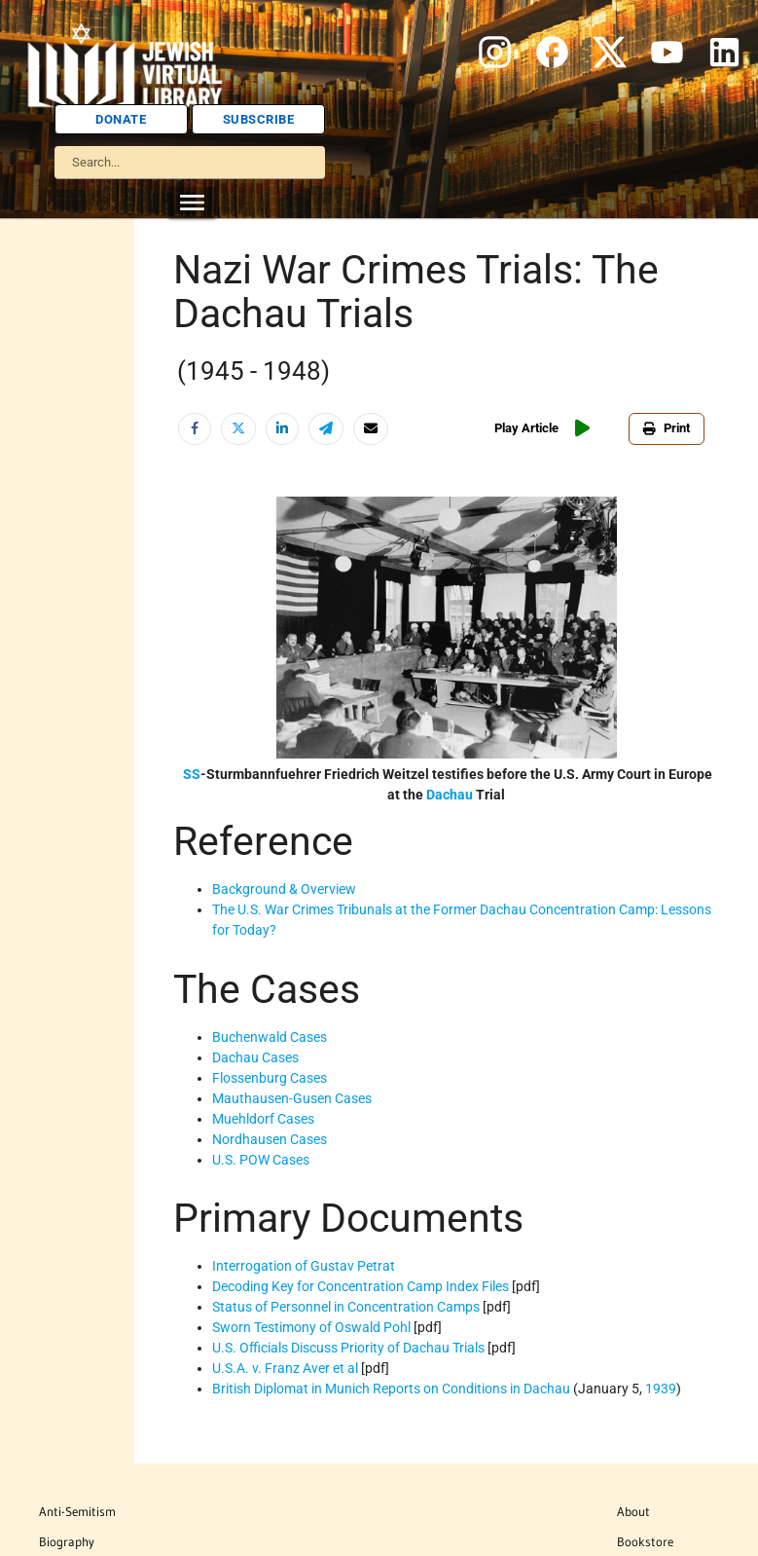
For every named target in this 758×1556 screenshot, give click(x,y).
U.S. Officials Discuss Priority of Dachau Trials (348, 1347)
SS (191, 774)
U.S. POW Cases (260, 1159)
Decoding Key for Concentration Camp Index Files (360, 1286)
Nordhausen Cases (269, 1139)
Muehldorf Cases (263, 1119)
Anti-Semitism (77, 1511)
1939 (660, 1388)
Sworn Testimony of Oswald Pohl (311, 1327)
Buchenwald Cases (269, 1037)
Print (666, 428)
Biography (66, 1541)
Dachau (449, 794)
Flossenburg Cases (269, 1078)
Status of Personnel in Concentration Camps (346, 1307)
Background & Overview (284, 889)
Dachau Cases (255, 1057)
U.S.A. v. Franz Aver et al (285, 1368)
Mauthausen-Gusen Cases (292, 1098)
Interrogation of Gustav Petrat (303, 1266)
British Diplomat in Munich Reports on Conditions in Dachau (391, 1388)
